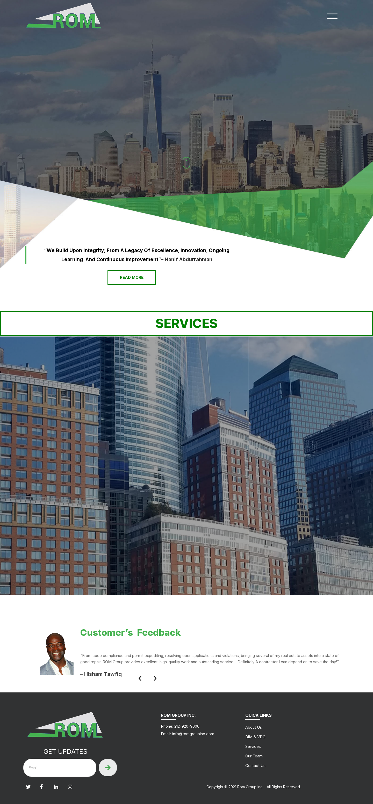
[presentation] (140, 678)
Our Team (254, 756)
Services (253, 746)
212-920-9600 (186, 726)
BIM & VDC (255, 736)
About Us (253, 727)
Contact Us (255, 765)
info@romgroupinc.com (193, 733)
